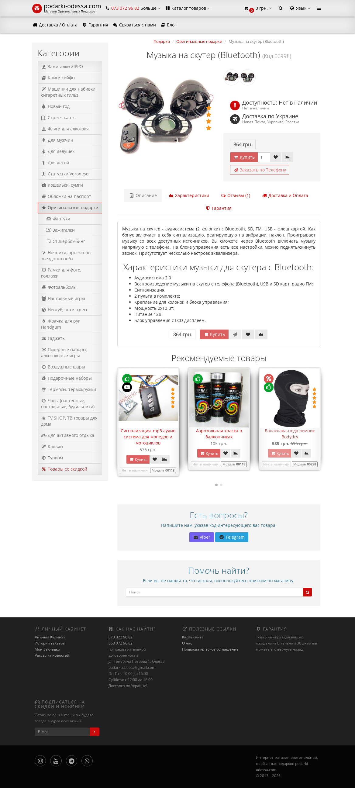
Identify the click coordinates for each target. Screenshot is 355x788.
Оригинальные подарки (69, 207)
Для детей (55, 162)
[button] (257, 8)
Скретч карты (59, 117)
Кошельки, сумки (62, 185)
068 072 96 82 (121, 643)
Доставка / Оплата (55, 25)
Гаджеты (53, 338)
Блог (168, 25)
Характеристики (188, 195)
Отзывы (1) (235, 195)
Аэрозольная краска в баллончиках (219, 434)
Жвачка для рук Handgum (60, 324)
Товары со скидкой (64, 469)
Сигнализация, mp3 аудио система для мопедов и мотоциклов (148, 437)
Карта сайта (193, 637)
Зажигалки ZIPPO (62, 66)
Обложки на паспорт (66, 196)
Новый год (55, 106)
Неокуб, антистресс (64, 310)
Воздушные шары (63, 367)
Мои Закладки (47, 649)
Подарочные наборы (66, 378)
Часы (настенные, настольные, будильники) (68, 404)
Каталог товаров (187, 8)
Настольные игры (63, 298)
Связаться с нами (134, 25)
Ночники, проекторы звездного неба (66, 255)
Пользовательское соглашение (210, 649)
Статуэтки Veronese (64, 174)
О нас (187, 643)
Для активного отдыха (67, 435)
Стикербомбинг (63, 241)
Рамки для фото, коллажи (61, 273)
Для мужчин (57, 140)
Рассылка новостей (52, 655)
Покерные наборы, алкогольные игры (64, 352)
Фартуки (55, 219)
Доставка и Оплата (285, 195)
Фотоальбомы (59, 287)
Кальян (52, 446)
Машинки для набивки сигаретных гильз (68, 92)
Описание (143, 195)
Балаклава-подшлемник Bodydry (290, 434)
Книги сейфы (58, 78)
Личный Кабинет (50, 637)
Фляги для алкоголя (65, 129)
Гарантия (95, 25)
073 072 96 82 (121, 637)
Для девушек (57, 151)
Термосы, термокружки (68, 389)
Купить (244, 157)
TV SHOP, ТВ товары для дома (69, 421)
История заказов (50, 643)
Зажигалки (58, 230)
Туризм (52, 458)
